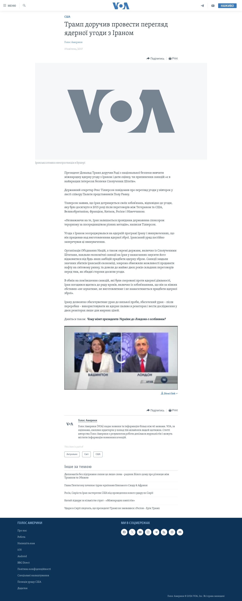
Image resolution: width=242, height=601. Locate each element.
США (67, 16)
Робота (21, 537)
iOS (19, 550)
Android (22, 556)
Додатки (22, 588)
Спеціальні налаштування (33, 575)
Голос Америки (73, 42)
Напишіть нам (26, 543)
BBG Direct (23, 562)
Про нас (22, 531)
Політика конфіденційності (34, 569)
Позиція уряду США (29, 582)
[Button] (155, 58)
